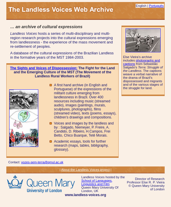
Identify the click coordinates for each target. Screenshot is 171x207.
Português (156, 5)
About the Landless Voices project (85, 169)
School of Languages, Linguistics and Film (96, 182)
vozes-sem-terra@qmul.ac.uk (42, 162)
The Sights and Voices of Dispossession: (43, 68)
